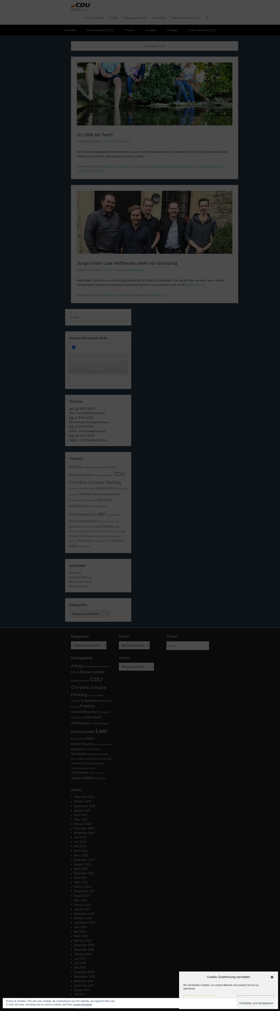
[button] (272, 977)
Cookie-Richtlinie (82, 1004)
